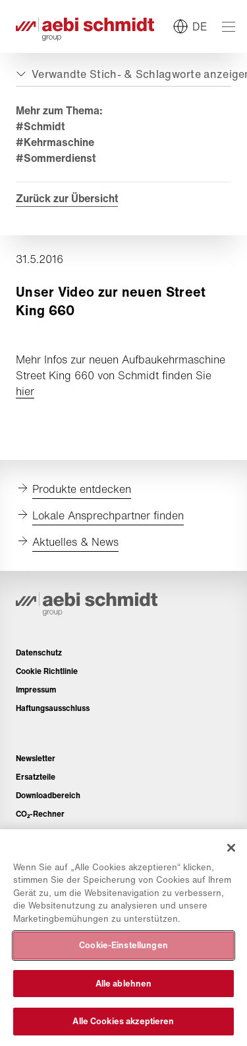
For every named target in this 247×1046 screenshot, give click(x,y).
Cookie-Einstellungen (123, 945)
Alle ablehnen (124, 983)
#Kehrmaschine (55, 142)
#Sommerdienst (56, 158)
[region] (123, 937)
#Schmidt (40, 126)
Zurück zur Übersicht (67, 198)
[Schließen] (231, 847)
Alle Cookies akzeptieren (123, 1021)
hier (25, 391)
